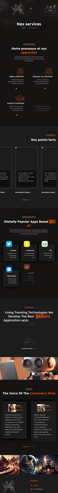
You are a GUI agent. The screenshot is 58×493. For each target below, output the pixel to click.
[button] (25, 446)
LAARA (18, 405)
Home (23, 27)
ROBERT (47, 405)
